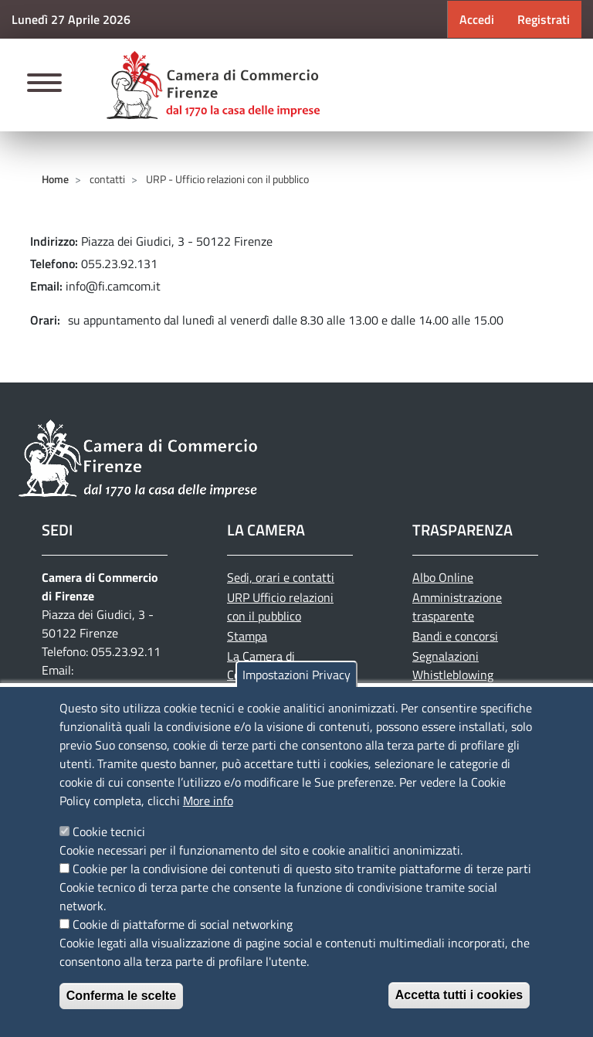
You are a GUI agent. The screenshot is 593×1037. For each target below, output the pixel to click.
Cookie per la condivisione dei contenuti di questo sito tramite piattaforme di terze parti (302, 868)
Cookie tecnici (109, 831)
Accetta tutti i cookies (459, 994)
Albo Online (442, 577)
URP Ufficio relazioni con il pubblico (280, 606)
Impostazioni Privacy (296, 674)
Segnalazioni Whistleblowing (452, 665)
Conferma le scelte (121, 995)
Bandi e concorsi (455, 636)
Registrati (543, 19)
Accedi (476, 19)
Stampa (247, 636)
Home (55, 179)
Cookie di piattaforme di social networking (183, 924)
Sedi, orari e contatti (280, 577)
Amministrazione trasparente (457, 606)
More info (208, 800)
